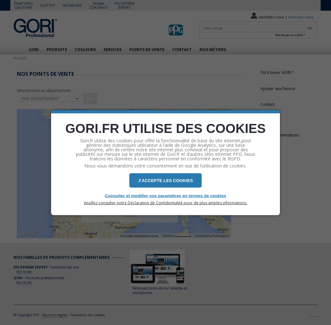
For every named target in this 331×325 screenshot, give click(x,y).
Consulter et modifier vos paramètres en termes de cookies (165, 195)
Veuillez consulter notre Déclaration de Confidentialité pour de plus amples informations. (165, 203)
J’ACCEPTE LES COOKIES (165, 180)
